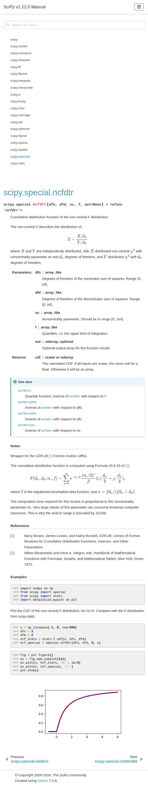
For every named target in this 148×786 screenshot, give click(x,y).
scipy (14, 39)
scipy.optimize (20, 129)
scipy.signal (18, 135)
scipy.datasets (20, 60)
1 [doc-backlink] (12, 536)
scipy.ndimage (20, 115)
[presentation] (77, 239)
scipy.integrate (20, 80)
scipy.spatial (18, 149)
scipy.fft (15, 67)
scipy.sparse (19, 142)
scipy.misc (17, 108)
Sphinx (43, 781)
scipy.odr (16, 122)
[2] (127, 466)
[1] (51, 456)
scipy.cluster (18, 46)
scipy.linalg (18, 101)
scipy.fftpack (18, 73)
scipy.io (15, 94)
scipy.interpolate (21, 87)
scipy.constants (21, 53)
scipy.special (20, 156)
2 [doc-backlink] (12, 553)
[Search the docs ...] (74, 25)
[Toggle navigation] (139, 6)
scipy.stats (17, 163)
